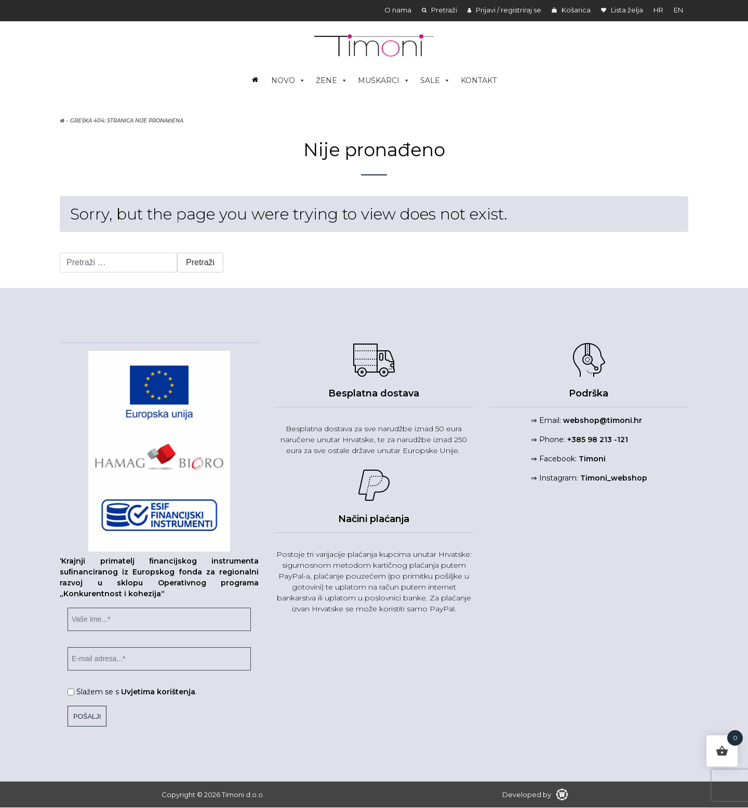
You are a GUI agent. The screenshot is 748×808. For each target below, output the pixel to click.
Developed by (535, 794)
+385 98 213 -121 (597, 439)
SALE (435, 80)
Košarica (571, 10)
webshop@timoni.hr (602, 420)
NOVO (288, 80)
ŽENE (332, 80)
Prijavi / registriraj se (504, 10)
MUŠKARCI (384, 80)
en (678, 10)
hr (658, 10)
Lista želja (622, 10)
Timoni (592, 458)
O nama (397, 10)
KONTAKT (479, 80)
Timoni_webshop (613, 478)
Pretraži (439, 10)
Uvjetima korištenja (158, 691)
